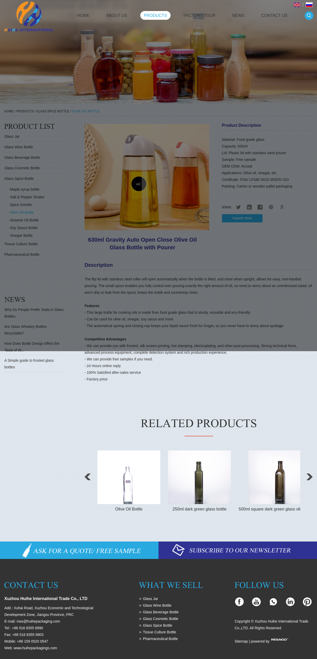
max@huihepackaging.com (38, 621)
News (238, 15)
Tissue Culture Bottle (159, 632)
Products (155, 15)
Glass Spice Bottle (157, 625)
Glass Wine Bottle (157, 605)
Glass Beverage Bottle (161, 612)
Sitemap (241, 641)
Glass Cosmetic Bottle (160, 619)
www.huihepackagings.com (35, 648)
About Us (116, 15)
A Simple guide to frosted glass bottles (29, 363)
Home (83, 15)
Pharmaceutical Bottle (160, 639)
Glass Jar (150, 599)
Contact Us (274, 15)
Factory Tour (200, 15)
